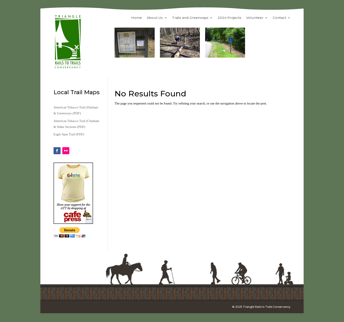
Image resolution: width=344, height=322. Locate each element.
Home (136, 18)
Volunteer (254, 18)
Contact (279, 18)
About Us (155, 18)
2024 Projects (229, 18)
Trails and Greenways (190, 18)
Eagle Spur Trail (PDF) (69, 134)
